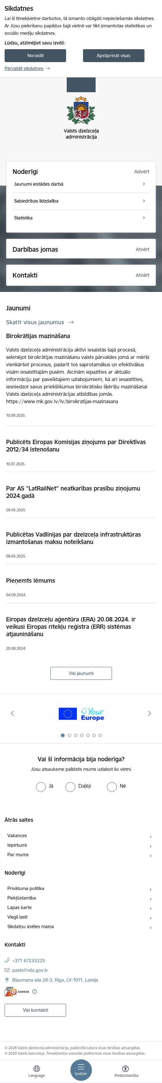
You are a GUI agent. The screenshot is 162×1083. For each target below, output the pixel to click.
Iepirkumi (17, 845)
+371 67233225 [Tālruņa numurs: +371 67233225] (28, 960)
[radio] (44, 786)
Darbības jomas (35, 249)
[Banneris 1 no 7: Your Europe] (81, 713)
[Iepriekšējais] (12, 713)
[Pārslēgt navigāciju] (81, 1070)
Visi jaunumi (81, 673)
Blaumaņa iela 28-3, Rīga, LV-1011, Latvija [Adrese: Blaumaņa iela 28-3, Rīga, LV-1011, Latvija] (55, 980)
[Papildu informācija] (34, 991)
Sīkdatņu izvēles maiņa (30, 926)
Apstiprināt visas (113, 55)
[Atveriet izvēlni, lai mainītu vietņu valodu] (36, 1072)
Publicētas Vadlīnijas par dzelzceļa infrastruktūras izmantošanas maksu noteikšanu (73, 538)
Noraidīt (35, 55)
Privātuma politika (25, 888)
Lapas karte (19, 907)
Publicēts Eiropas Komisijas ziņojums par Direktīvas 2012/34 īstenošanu (76, 445)
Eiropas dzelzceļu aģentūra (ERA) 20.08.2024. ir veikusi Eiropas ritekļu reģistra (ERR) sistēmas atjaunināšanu (71, 627)
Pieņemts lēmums (30, 580)
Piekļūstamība (21, 898)
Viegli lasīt (17, 917)
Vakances (17, 835)
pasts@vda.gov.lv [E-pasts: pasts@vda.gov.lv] (30, 970)
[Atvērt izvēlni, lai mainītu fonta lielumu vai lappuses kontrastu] (125, 1072)
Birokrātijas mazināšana (38, 336)
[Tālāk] (149, 713)
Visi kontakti (35, 1010)
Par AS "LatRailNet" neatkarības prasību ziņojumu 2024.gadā (73, 492)
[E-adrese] (17, 992)
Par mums (18, 854)
